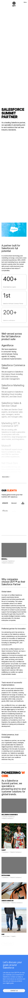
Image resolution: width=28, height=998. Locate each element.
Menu (25, 2)
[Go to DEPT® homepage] (14, 4)
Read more (5, 477)
